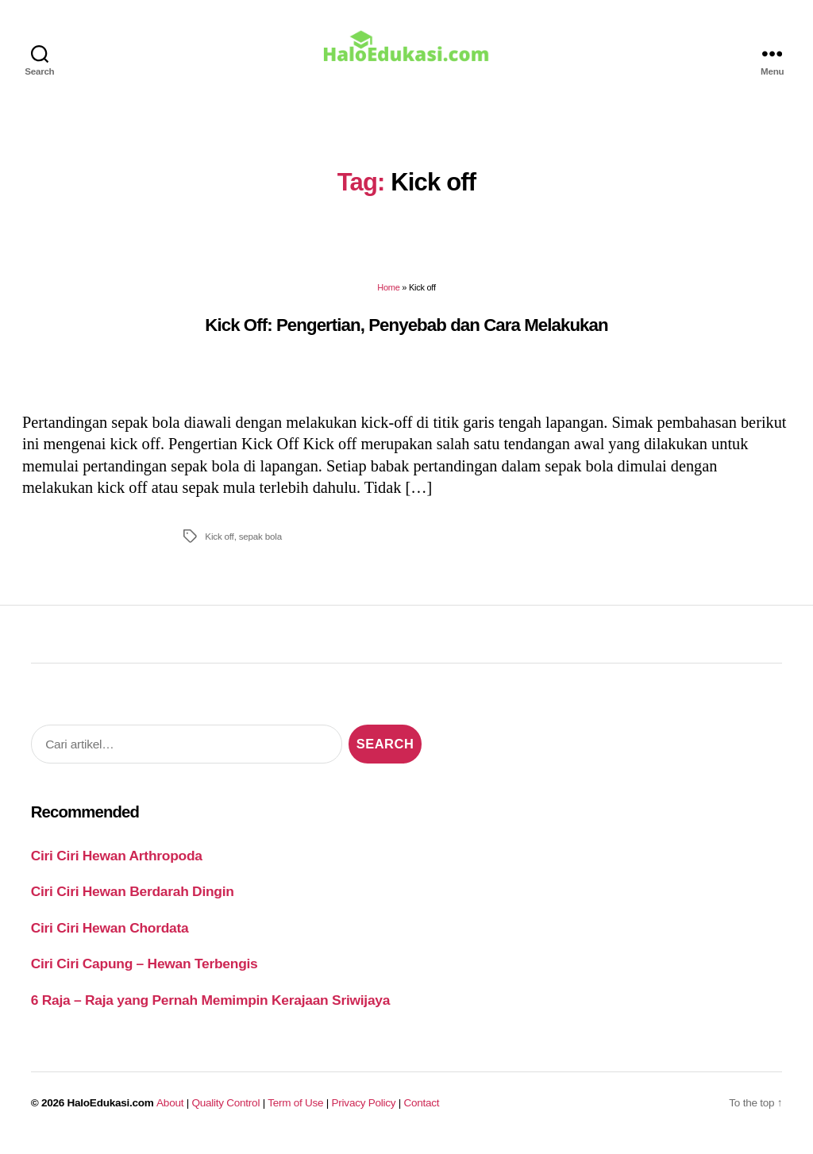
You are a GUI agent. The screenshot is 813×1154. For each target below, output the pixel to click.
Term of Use (295, 1111)
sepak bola (260, 545)
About (169, 1111)
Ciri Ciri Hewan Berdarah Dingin (132, 900)
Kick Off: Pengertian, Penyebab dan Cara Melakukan (406, 333)
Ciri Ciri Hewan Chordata (110, 936)
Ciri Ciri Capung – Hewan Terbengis (144, 972)
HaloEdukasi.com (110, 1111)
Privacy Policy (364, 1111)
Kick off (219, 545)
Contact (422, 1111)
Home (388, 296)
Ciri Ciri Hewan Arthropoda (116, 864)
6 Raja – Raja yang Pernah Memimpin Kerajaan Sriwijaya (210, 1009)
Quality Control (225, 1111)
